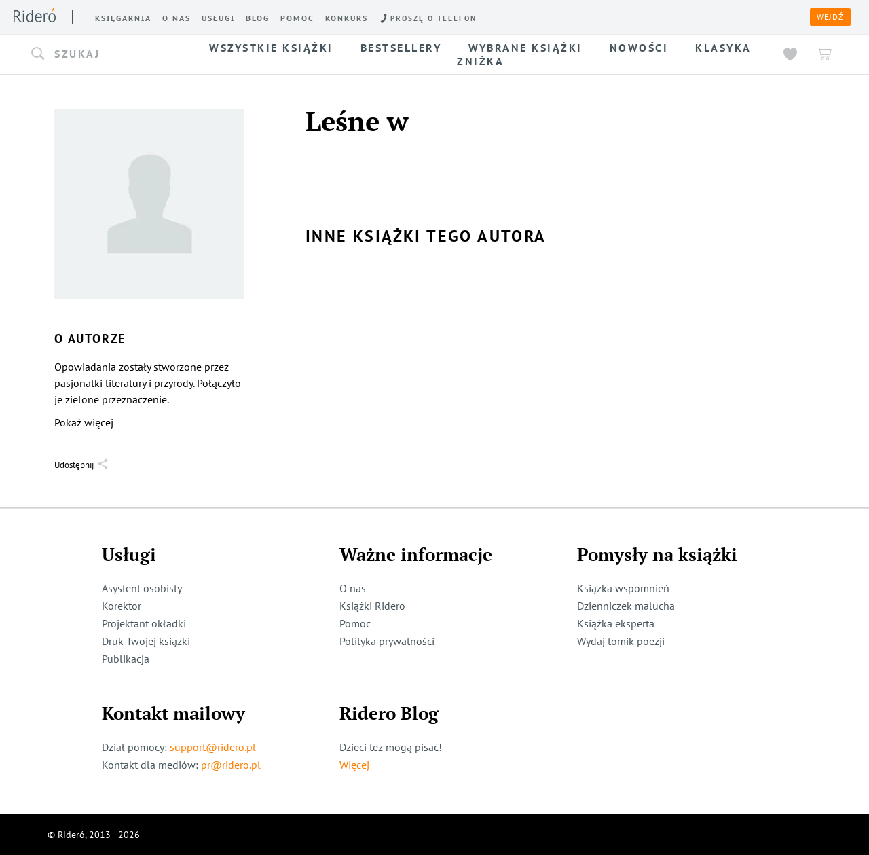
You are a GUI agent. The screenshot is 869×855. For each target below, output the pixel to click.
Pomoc (355, 623)
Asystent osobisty (142, 588)
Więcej (354, 764)
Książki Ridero (372, 606)
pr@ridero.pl (231, 764)
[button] (107, 54)
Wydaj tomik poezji (621, 641)
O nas (352, 588)
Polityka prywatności (386, 641)
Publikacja (125, 659)
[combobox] (107, 54)
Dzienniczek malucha (626, 606)
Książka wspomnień (623, 588)
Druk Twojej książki (146, 641)
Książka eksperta (615, 623)
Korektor (121, 606)
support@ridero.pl (213, 747)
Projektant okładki (144, 623)
